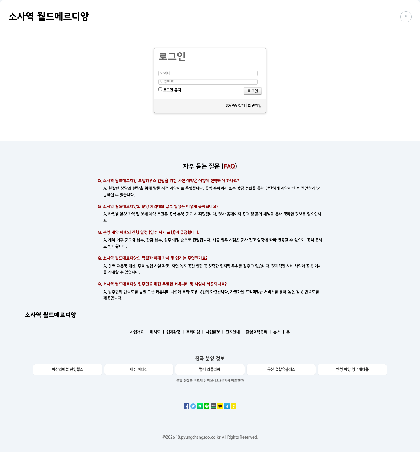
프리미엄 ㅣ (195, 332)
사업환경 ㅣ (215, 332)
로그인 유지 (169, 89)
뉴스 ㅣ (279, 332)
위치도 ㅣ (157, 332)
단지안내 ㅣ (235, 332)
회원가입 (255, 105)
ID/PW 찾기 (235, 105)
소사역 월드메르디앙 (48, 16)
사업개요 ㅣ (139, 332)
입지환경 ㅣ (175, 332)
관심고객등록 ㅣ (259, 332)
